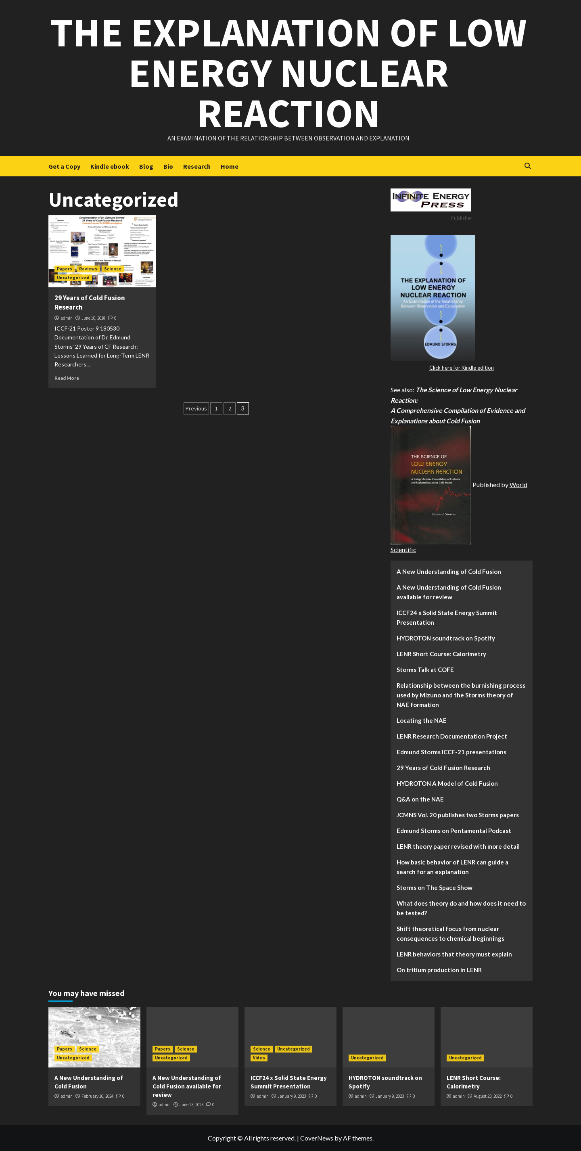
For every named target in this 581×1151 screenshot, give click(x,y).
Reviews (88, 269)
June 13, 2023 (191, 1104)
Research (197, 166)
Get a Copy (64, 166)
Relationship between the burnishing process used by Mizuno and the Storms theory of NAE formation (461, 695)
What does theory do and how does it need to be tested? (461, 908)
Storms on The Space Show (434, 887)
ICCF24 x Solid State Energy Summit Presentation (447, 617)
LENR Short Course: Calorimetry (441, 653)
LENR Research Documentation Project (452, 736)
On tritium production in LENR (439, 969)
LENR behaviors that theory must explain (454, 954)
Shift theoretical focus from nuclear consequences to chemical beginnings (450, 933)
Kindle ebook (109, 166)
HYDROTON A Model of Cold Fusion (447, 783)
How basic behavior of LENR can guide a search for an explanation (452, 866)
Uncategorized (73, 277)
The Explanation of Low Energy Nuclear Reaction (288, 72)
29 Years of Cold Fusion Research (443, 767)
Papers (64, 269)
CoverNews (316, 1138)
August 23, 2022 (488, 1096)
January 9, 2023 (292, 1096)
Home (229, 166)
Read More (66, 378)
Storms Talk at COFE (425, 669)
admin (67, 318)
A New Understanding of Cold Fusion (449, 571)
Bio (168, 166)
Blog (146, 166)
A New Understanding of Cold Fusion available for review (449, 592)
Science (112, 269)
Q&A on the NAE (420, 799)
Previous (196, 408)
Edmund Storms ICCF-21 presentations (451, 751)
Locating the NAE (422, 720)
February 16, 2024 (97, 1096)
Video (259, 1058)
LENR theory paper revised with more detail (458, 846)
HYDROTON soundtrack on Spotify (446, 638)
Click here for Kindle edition (461, 367)
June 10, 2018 (93, 318)
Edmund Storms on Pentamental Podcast (454, 830)
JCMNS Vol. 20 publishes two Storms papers (458, 814)
